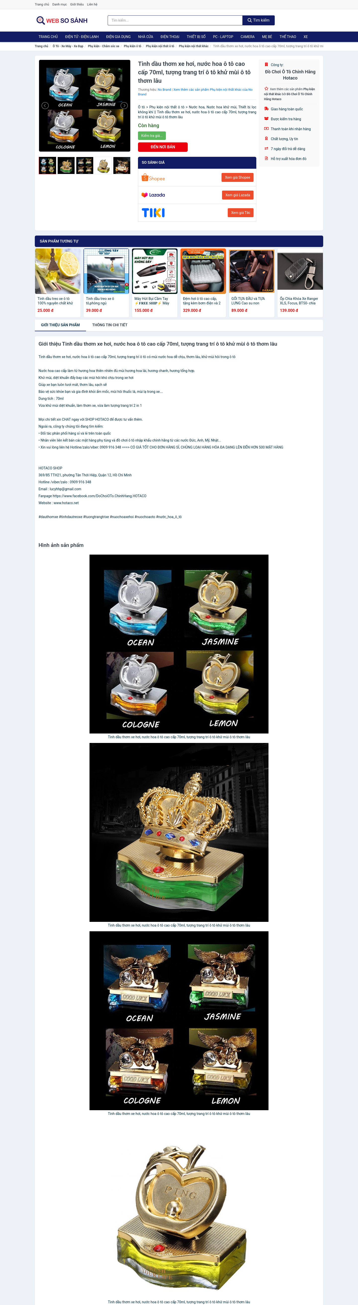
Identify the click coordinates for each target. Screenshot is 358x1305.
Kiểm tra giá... (151, 136)
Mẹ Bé (267, 37)
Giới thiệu (77, 4)
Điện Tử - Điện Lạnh (82, 37)
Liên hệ (92, 4)
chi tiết (110, 325)
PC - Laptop (223, 37)
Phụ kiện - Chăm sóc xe (103, 46)
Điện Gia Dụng (118, 37)
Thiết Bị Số (196, 37)
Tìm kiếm (258, 20)
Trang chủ (42, 4)
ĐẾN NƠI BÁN (163, 147)
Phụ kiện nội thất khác (194, 46)
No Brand (164, 89)
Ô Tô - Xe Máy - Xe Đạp (68, 46)
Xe (306, 37)
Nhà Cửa (145, 37)
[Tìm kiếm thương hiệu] (175, 20)
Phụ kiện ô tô (132, 46)
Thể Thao (288, 37)
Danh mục (59, 4)
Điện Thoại (170, 37)
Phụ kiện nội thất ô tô (160, 46)
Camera (248, 37)
